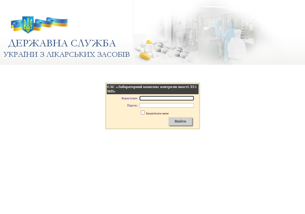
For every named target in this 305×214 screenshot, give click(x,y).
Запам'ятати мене (157, 113)
